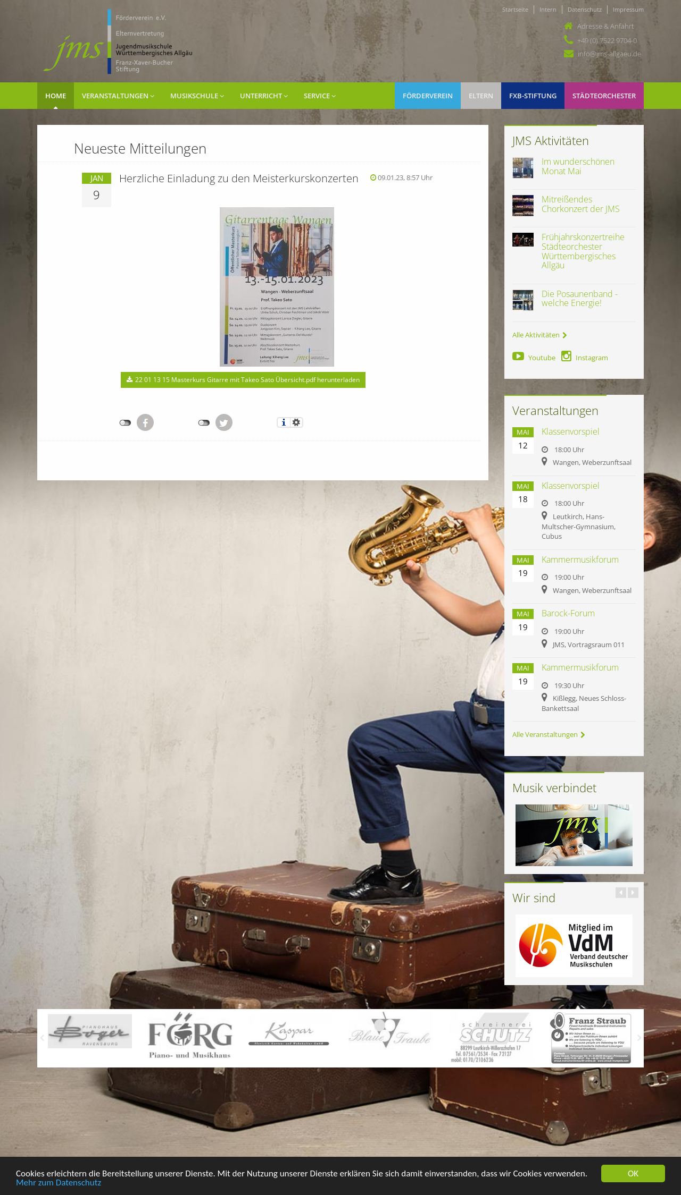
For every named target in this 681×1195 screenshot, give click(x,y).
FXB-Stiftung (533, 95)
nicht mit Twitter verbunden (204, 423)
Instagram (584, 357)
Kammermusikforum (580, 559)
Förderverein (428, 95)
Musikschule (197, 95)
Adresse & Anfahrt (605, 26)
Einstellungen (296, 422)
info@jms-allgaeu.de (609, 53)
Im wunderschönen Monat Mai (578, 166)
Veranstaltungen (118, 95)
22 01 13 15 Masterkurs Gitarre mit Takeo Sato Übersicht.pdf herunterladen (243, 379)
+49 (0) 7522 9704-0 (607, 40)
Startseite (515, 9)
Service (320, 95)
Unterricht (264, 95)
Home (55, 95)
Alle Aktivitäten (539, 335)
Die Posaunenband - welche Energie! (580, 298)
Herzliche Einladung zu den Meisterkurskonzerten (239, 178)
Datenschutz (585, 9)
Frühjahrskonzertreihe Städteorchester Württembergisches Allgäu (583, 251)
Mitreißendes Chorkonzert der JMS (581, 204)
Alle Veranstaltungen (548, 734)
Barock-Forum (568, 613)
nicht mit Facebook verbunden (125, 423)
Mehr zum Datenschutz (58, 1183)
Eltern (481, 95)
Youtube (533, 357)
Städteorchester (604, 95)
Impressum (628, 9)
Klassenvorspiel (571, 431)
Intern (548, 9)
